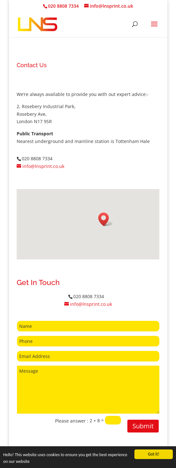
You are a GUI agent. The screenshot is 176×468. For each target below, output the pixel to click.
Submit (143, 426)
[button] (105, 219)
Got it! (153, 454)
